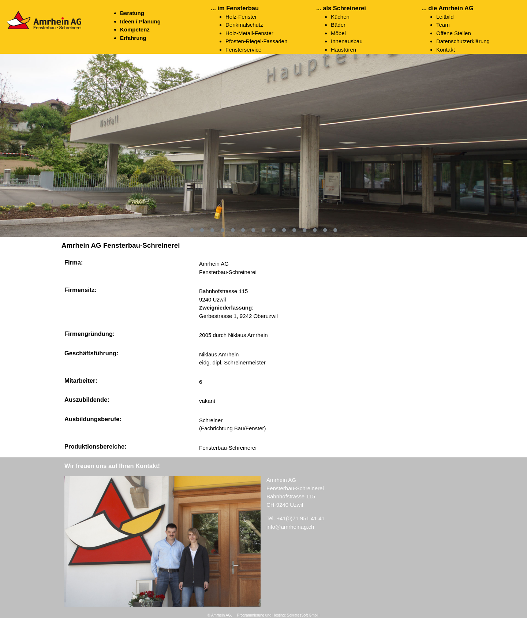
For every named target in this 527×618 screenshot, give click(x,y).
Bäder (338, 25)
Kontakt (445, 49)
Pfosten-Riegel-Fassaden (256, 41)
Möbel (338, 33)
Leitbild (445, 17)
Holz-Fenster (241, 17)
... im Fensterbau (235, 8)
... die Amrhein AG (448, 8)
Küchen (340, 17)
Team (443, 25)
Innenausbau (347, 41)
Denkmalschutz (244, 25)
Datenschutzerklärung (463, 41)
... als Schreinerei (341, 8)
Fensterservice (243, 49)
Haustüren (343, 49)
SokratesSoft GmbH (303, 615)
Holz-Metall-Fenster (249, 33)
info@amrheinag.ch (290, 527)
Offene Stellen (453, 33)
